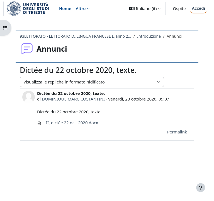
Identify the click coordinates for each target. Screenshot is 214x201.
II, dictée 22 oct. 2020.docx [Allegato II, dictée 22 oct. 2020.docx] (67, 122)
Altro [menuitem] (81, 8)
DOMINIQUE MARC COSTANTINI (73, 99)
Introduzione (149, 36)
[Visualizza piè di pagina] (200, 187)
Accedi (198, 8)
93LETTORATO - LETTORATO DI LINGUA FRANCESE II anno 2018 (75, 36)
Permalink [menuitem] (177, 132)
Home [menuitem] (65, 8)
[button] (145, 8)
